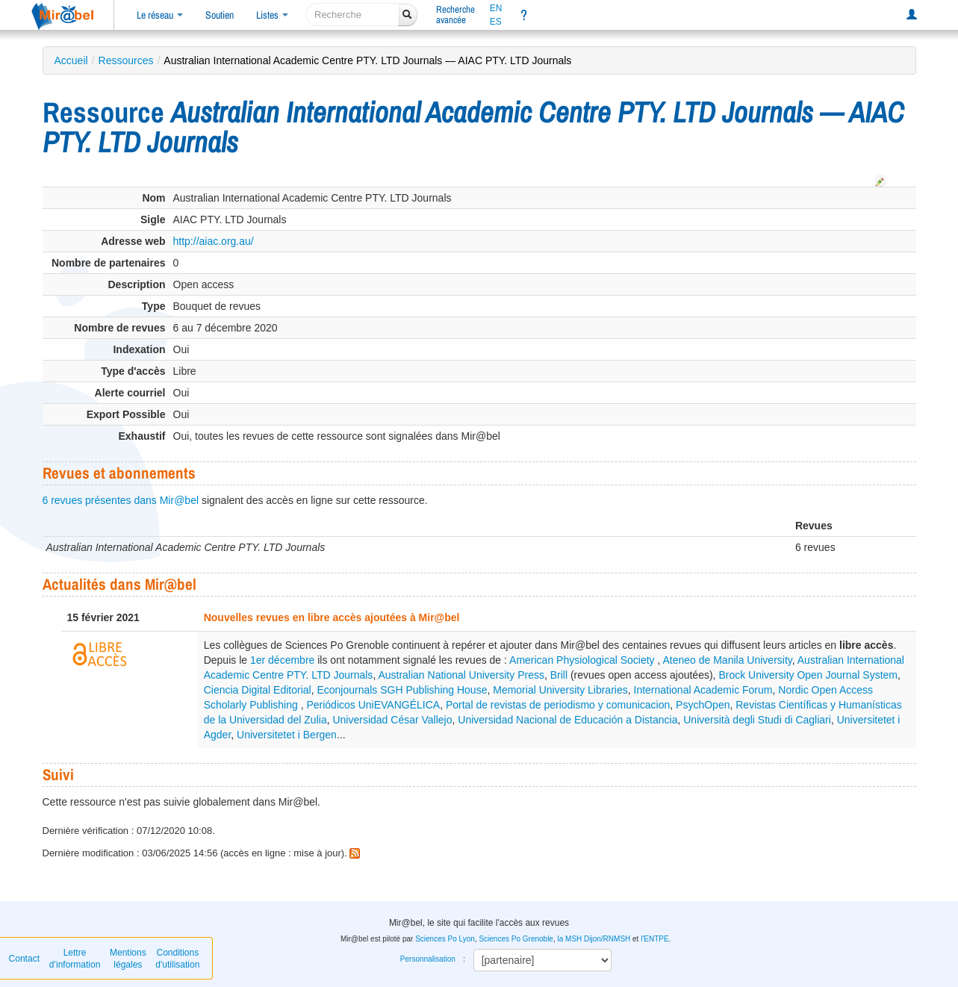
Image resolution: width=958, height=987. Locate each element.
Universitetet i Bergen (287, 735)
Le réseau (160, 15)
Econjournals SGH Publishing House (402, 690)
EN (496, 8)
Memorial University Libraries (560, 690)
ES (496, 21)
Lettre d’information (75, 958)
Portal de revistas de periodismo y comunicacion (558, 705)
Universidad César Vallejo (392, 720)
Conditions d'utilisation (177, 958)
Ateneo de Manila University (726, 660)
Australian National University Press (461, 675)
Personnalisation (427, 959)
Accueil (71, 60)
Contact (24, 958)
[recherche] (353, 14)
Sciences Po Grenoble (516, 939)
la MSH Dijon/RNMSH (593, 939)
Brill (558, 675)
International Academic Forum (703, 690)
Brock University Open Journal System (808, 675)
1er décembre (282, 660)
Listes (272, 15)
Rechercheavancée (455, 14)
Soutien (219, 15)
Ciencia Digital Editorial (257, 690)
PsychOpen (703, 705)
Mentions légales (128, 958)
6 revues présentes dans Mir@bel (121, 500)
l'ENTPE (654, 939)
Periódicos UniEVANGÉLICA (373, 705)
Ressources (126, 60)
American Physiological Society (583, 660)
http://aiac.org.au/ (213, 241)
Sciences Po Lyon (445, 939)
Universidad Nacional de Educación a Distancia (567, 720)
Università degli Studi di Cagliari (757, 720)
